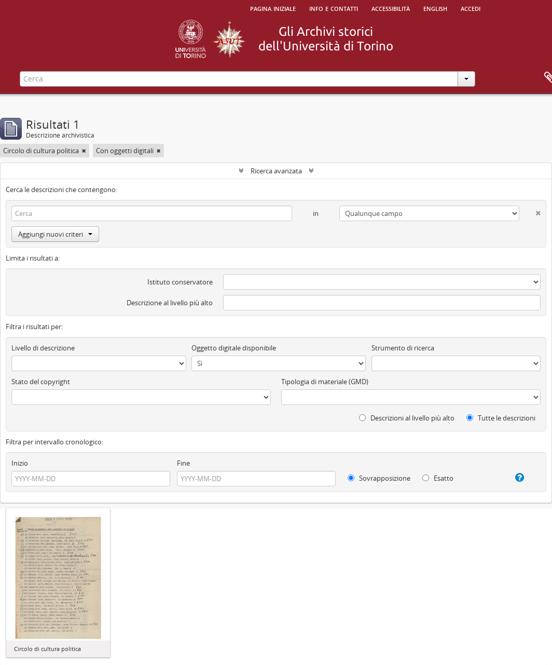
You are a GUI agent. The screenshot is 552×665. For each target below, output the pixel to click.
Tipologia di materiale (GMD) (324, 381)
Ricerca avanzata (276, 170)
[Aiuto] (513, 477)
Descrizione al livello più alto (170, 302)
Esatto (437, 478)
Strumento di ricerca (402, 347)
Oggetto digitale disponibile (233, 347)
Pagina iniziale (273, 7)
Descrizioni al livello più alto (406, 418)
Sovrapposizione (379, 478)
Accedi (470, 7)
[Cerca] (151, 213)
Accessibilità (390, 7)
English (435, 7)
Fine (183, 463)
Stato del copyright (40, 381)
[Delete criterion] (530, 211)
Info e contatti (333, 7)
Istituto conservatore (180, 282)
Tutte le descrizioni (500, 418)
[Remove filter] (84, 150)
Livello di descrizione (43, 347)
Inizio (19, 463)
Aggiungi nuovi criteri (55, 234)
